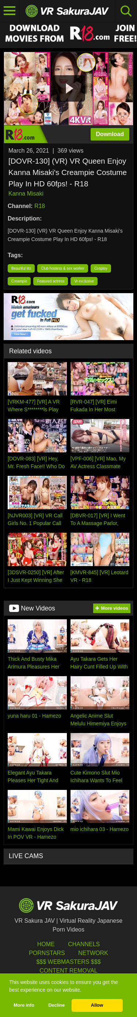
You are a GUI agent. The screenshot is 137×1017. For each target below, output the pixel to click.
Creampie (19, 281)
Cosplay (100, 268)
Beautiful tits (21, 268)
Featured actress (50, 281)
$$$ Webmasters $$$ (68, 962)
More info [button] (24, 1005)
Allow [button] (97, 1005)
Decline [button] (56, 1005)
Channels (84, 944)
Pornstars (47, 953)
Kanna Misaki (25, 193)
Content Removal (68, 970)
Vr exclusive (84, 281)
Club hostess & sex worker (62, 268)
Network (93, 953)
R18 (39, 206)
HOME (46, 944)
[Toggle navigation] (10, 11)
